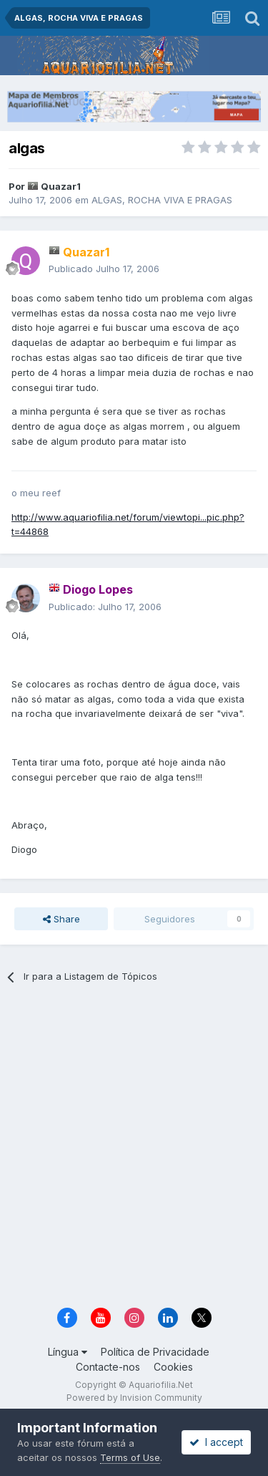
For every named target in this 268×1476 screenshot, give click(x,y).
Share (61, 919)
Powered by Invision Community (134, 1397)
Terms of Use (130, 1457)
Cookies (173, 1367)
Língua (67, 1352)
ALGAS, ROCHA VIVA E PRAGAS (161, 200)
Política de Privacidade (155, 1352)
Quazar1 (61, 186)
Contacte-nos (108, 1367)
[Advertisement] (134, 1150)
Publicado (104, 268)
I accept (216, 1442)
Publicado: (105, 606)
